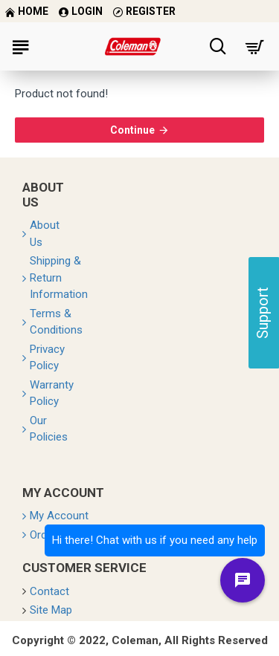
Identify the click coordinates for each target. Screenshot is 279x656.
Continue (132, 130)
